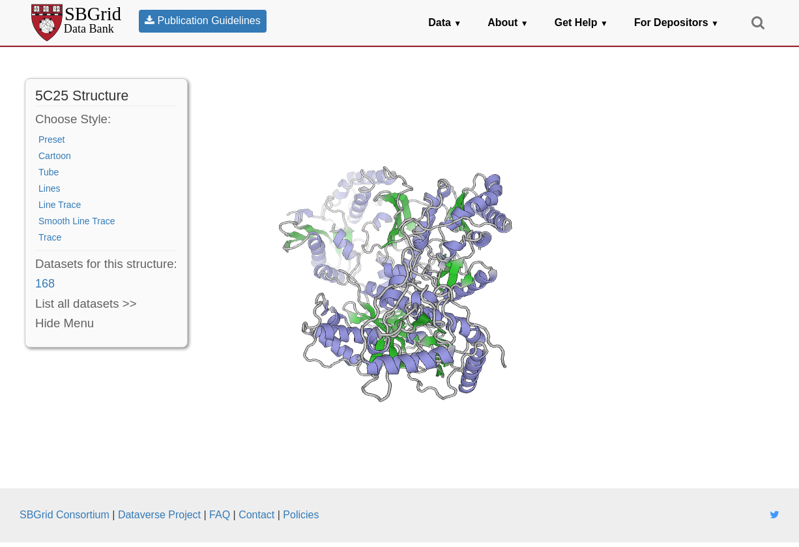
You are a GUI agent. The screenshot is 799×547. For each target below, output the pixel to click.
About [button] (508, 22)
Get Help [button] (581, 22)
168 (45, 283)
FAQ (219, 514)
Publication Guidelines (203, 20)
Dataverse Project (159, 514)
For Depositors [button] (676, 22)
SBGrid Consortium (64, 514)
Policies (301, 514)
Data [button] (444, 22)
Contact (256, 514)
